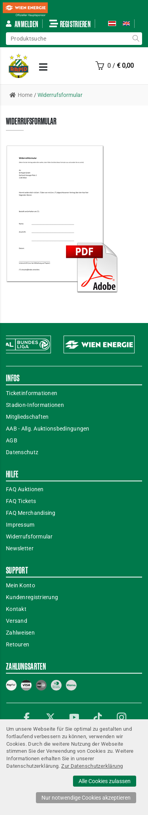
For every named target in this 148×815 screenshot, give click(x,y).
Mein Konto (20, 585)
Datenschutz (22, 452)
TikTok (98, 717)
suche (135, 38)
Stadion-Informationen (35, 405)
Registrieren (70, 23)
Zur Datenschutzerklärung (92, 766)
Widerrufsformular (29, 536)
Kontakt (16, 609)
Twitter (50, 717)
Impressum (20, 525)
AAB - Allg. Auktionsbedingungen (48, 428)
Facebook (27, 717)
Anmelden (21, 23)
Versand (16, 621)
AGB (11, 440)
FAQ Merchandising (31, 513)
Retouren (17, 644)
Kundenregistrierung (32, 597)
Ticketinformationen (31, 393)
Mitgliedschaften (27, 417)
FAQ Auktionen (25, 489)
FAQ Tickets (21, 501)
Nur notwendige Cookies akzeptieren (86, 798)
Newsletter (20, 548)
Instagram (121, 717)
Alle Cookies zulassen (105, 781)
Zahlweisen (20, 632)
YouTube (74, 717)
